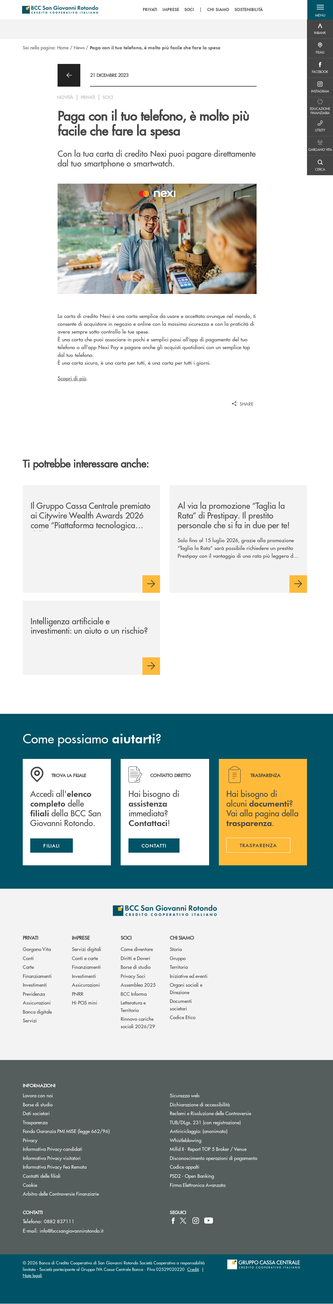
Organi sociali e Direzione (186, 988)
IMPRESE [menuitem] (171, 9)
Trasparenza (35, 1122)
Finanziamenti (37, 976)
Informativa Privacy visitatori (52, 1158)
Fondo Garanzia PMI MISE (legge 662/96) (91, 1131)
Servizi (30, 1020)
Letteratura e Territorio (133, 1006)
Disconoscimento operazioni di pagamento (213, 1158)
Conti (28, 958)
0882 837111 (59, 1221)
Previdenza (34, 994)
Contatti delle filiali (41, 1176)
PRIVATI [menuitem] (150, 9)
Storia (176, 949)
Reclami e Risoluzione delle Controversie (210, 1113)
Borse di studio (136, 967)
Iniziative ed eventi (188, 976)
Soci (126, 937)
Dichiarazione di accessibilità (200, 1104)
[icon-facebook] (173, 1221)
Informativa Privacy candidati (52, 1149)
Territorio (179, 967)
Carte (28, 967)
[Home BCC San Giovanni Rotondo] (61, 9)
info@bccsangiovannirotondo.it (71, 1230)
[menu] (202, 9)
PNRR (77, 994)
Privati (30, 937)
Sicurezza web (184, 1095)
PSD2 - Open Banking (216, 1176)
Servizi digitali (86, 949)
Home (63, 47)
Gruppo (178, 958)
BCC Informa (134, 994)
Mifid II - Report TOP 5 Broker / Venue (208, 1149)
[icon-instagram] (196, 1221)
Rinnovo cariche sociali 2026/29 (138, 1023)
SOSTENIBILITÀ (249, 9)
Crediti (193, 1269)
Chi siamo (182, 937)
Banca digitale (37, 1011)
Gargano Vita (37, 949)
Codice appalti (184, 1167)
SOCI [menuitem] (189, 9)
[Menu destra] (320, 29)
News (79, 47)
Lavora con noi (38, 1095)
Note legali (32, 1276)
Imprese (81, 937)
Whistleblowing (185, 1140)
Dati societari (36, 1113)
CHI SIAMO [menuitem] (218, 9)
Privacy (30, 1140)
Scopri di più (72, 378)
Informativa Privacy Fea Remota (55, 1167)
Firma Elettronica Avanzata (197, 1185)
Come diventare (137, 949)
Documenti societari (181, 1005)
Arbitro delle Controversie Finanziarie (85, 1193)
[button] (320, 9)
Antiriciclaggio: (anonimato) (198, 1131)
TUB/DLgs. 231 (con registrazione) (205, 1122)
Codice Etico (182, 1017)
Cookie (30, 1185)
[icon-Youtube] (208, 1221)
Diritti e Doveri (135, 958)
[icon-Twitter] (184, 1221)
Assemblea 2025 (138, 984)
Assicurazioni (37, 1002)
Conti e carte (85, 958)
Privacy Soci (133, 976)
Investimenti (35, 984)
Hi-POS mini (84, 1002)
